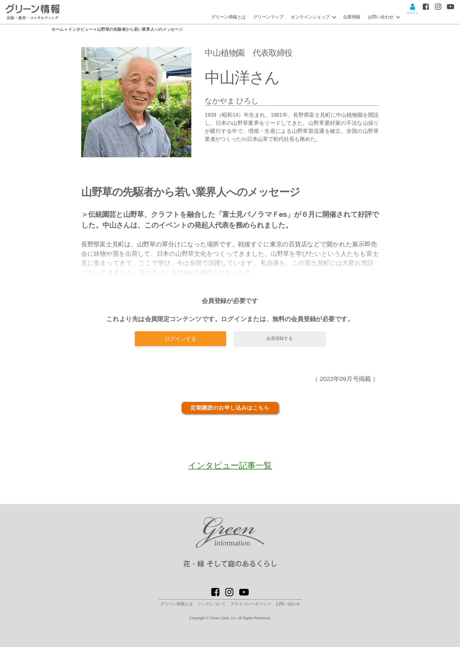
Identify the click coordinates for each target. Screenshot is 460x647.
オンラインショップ (310, 16)
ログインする (180, 339)
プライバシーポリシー (250, 603)
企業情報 (351, 16)
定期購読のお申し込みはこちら (230, 408)
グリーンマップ (268, 16)
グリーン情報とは (228, 16)
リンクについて (211, 603)
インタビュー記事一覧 (230, 465)
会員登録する (279, 338)
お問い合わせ (381, 16)
